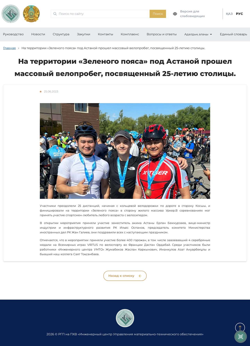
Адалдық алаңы (196, 34)
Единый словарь (233, 34)
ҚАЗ (229, 14)
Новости (38, 34)
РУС (239, 14)
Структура (61, 34)
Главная (9, 48)
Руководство (13, 34)
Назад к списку (124, 276)
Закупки (83, 34)
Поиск (158, 14)
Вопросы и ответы (162, 34)
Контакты (105, 34)
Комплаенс (130, 34)
